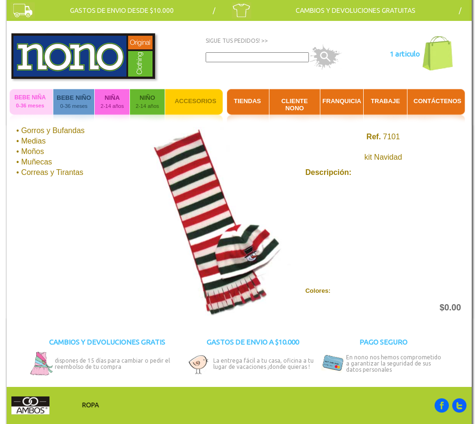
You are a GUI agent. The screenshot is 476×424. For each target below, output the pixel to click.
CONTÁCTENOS (437, 101)
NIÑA (112, 97)
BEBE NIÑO (74, 97)
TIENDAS (247, 101)
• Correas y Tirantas (49, 172)
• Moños (30, 151)
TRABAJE (385, 101)
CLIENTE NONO (294, 104)
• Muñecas (34, 162)
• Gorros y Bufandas (50, 130)
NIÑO (147, 97)
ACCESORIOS (195, 101)
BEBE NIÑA (30, 97)
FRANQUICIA (341, 101)
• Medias (31, 141)
